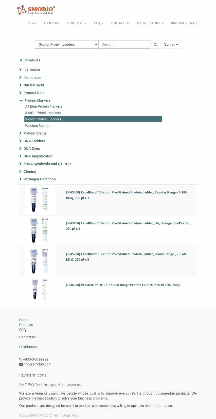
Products (26, 325)
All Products (30, 60)
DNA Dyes (31, 149)
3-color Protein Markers (43, 113)
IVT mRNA (31, 70)
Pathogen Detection (39, 179)
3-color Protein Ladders (43, 119)
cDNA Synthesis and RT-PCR (47, 164)
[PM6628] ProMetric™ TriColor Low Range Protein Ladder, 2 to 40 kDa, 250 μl (123, 285)
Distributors (28, 347)
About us (74, 385)
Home (23, 320)
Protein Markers (37, 100)
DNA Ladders (34, 141)
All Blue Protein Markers (43, 106)
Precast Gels (33, 93)
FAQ (22, 330)
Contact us (27, 337)
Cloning (29, 171)
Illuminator (32, 77)
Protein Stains (35, 133)
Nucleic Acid (33, 85)
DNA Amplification (38, 156)
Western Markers (38, 126)
